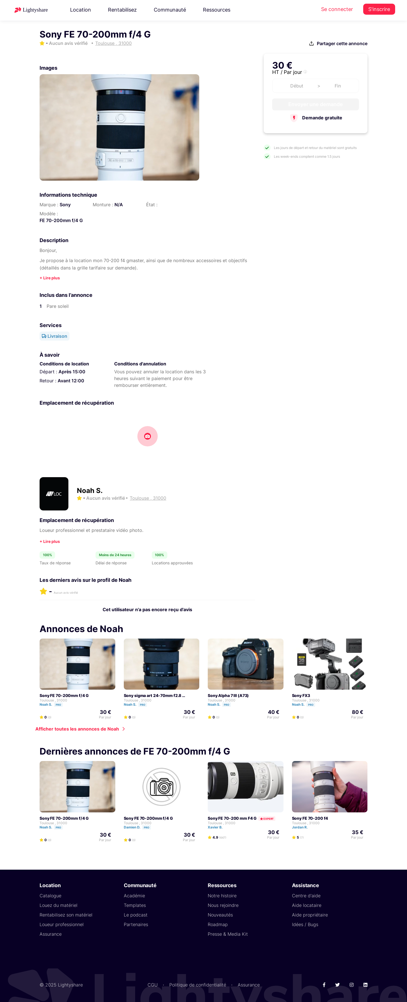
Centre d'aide (306, 895)
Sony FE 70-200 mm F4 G (232, 817)
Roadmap (218, 924)
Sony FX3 (301, 695)
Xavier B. (218, 827)
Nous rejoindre (223, 905)
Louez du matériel (58, 905)
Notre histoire (222, 895)
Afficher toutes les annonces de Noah (77, 728)
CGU (153, 984)
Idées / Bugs (305, 924)
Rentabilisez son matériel (66, 914)
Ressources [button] (216, 10)
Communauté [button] (170, 10)
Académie (134, 895)
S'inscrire (379, 9)
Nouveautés (220, 914)
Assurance (51, 934)
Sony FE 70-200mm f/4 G (64, 695)
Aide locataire (306, 905)
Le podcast (136, 914)
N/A (118, 204)
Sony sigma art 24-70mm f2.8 (152, 695)
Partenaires (136, 924)
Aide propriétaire (310, 914)
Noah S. (90, 490)
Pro (58, 704)
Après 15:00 (72, 371)
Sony (65, 204)
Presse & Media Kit (228, 934)
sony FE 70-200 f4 (310, 817)
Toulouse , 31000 (53, 700)
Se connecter (337, 9)
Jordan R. (302, 827)
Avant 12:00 (71, 380)
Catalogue (50, 895)
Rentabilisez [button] (122, 10)
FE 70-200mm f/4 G (61, 220)
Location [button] (80, 10)
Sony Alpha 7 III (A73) (228, 695)
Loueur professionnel (62, 924)
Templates (135, 905)
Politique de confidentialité (197, 984)
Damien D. (140, 827)
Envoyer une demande (315, 104)
